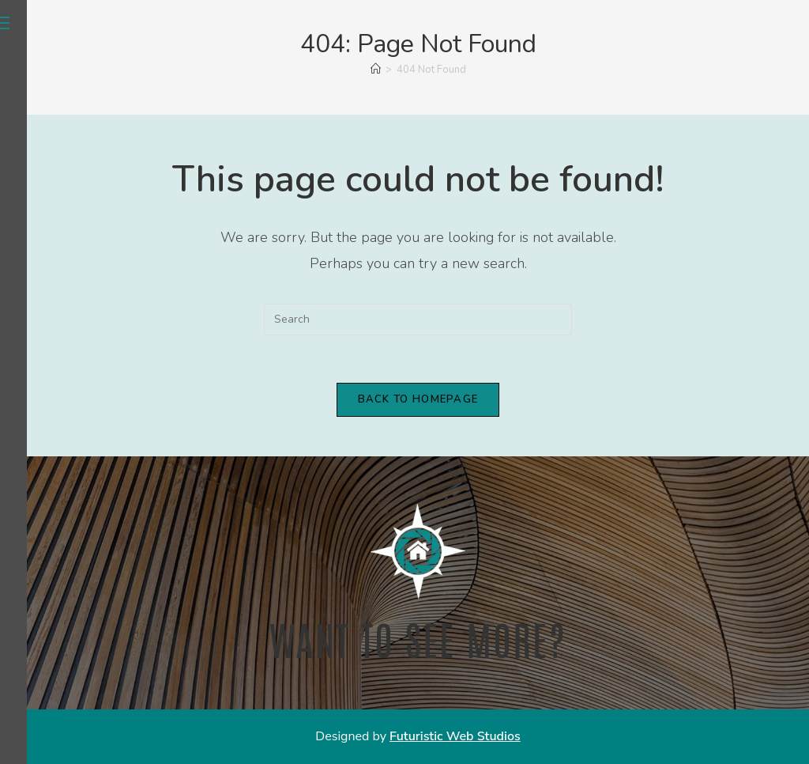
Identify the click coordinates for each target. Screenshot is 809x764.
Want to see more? (417, 638)
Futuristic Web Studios (455, 736)
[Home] (376, 69)
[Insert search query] (418, 319)
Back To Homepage (418, 399)
